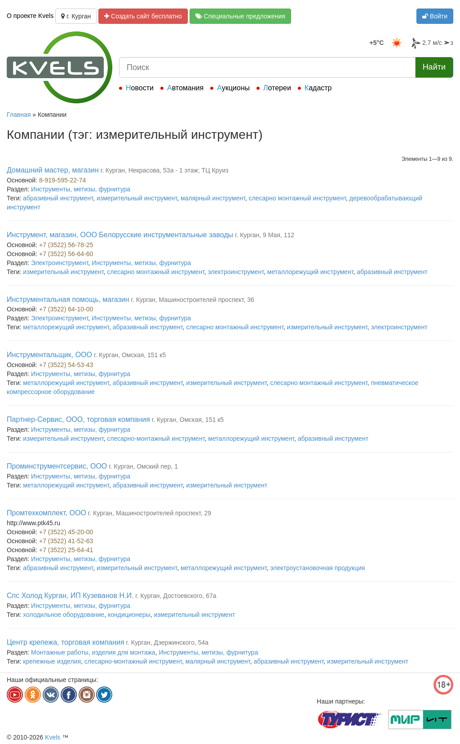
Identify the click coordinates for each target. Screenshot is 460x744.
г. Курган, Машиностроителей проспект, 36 (192, 299)
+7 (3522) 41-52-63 (66, 541)
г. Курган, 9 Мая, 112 (264, 235)
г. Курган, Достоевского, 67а (175, 595)
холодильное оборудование (63, 614)
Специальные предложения (240, 16)
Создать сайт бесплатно (143, 16)
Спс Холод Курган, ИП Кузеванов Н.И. (70, 595)
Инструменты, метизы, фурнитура (80, 189)
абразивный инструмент (58, 198)
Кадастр (318, 88)
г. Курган (76, 16)
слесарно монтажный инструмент (297, 198)
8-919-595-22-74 (62, 180)
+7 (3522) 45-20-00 (66, 532)
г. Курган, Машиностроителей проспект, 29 (149, 513)
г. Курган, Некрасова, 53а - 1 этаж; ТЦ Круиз (165, 170)
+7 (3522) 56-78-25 (66, 244)
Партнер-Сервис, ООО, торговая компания (78, 419)
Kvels (52, 737)
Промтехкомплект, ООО (46, 513)
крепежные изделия (52, 661)
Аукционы (233, 88)
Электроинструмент (59, 262)
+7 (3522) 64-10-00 (66, 309)
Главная (19, 114)
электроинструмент (236, 271)
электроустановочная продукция (317, 567)
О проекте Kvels (30, 15)
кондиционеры (129, 614)
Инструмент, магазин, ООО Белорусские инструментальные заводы (120, 235)
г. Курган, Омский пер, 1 (143, 466)
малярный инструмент (213, 198)
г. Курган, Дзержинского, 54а (167, 642)
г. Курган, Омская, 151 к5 (130, 355)
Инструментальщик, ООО (49, 355)
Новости (140, 88)
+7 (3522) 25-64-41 (66, 550)
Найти (434, 66)
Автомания (185, 88)
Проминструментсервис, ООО (57, 466)
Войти (434, 16)
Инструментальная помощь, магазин (68, 299)
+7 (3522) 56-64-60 (66, 253)
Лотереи (277, 88)
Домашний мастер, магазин (53, 170)
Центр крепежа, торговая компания (65, 642)
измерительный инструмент (137, 198)
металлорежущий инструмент (310, 271)
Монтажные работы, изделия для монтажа (93, 652)
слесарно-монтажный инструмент (155, 438)
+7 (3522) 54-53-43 (66, 364)
